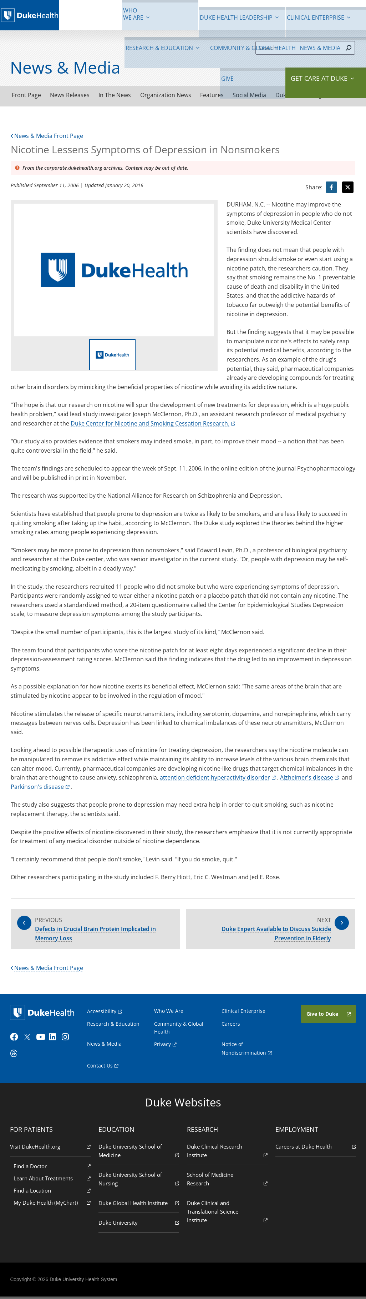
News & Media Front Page (47, 136)
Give (312, 11)
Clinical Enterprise (160, 14)
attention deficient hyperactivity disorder (215, 778)
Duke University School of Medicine (139, 1153)
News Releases (72, 95)
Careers (230, 1025)
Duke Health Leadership (117, 14)
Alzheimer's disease (306, 778)
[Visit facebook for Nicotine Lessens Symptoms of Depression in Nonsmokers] (331, 188)
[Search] (299, 47)
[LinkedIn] (55, 1040)
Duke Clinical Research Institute (227, 1153)
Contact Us (100, 1068)
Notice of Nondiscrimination (246, 1051)
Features (219, 95)
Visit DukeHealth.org (51, 1148)
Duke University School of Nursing (139, 1181)
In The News (119, 95)
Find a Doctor (52, 1168)
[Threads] (16, 1056)
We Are (81, 14)
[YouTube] (42, 1040)
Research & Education (203, 14)
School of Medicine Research (227, 1181)
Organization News (171, 95)
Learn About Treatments (52, 1180)
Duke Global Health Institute (139, 1205)
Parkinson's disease (37, 787)
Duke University (139, 1224)
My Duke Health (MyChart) (52, 1204)
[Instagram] (68, 1040)
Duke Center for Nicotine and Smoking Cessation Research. (150, 424)
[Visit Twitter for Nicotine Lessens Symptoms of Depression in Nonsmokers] (348, 188)
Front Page (27, 95)
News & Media (290, 14)
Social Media (258, 95)
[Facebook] (16, 1040)
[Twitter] (29, 1040)
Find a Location (52, 1192)
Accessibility (102, 1013)
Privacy (162, 1046)
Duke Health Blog (312, 95)
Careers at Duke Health (315, 1148)
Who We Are (169, 1013)
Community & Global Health (252, 14)
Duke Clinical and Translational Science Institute (227, 1213)
